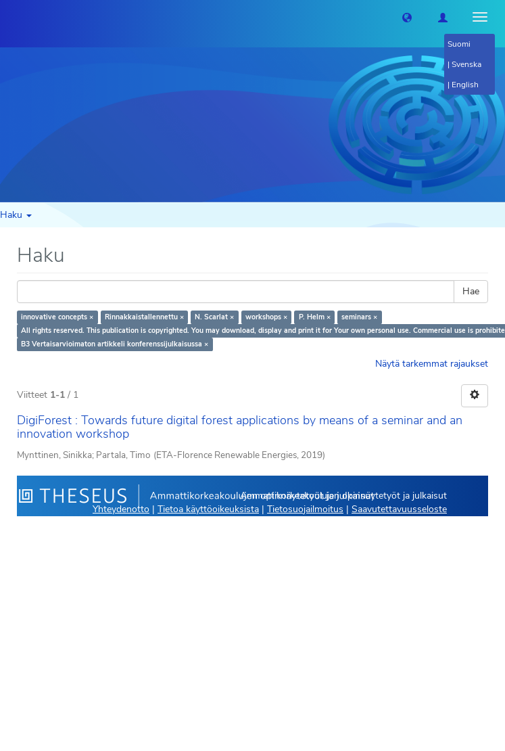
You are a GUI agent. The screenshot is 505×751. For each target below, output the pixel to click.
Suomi (459, 44)
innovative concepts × (57, 317)
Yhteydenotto (121, 509)
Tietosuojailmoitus (305, 509)
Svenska (466, 64)
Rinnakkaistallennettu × (144, 317)
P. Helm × (315, 317)
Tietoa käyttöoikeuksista (208, 509)
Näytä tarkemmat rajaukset (431, 363)
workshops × (266, 317)
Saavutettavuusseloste (399, 509)
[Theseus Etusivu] (10, 17)
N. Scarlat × (214, 317)
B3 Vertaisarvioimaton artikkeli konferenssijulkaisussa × (114, 344)
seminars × (359, 317)
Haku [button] (16, 214)
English (465, 84)
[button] (407, 16)
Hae (470, 291)
